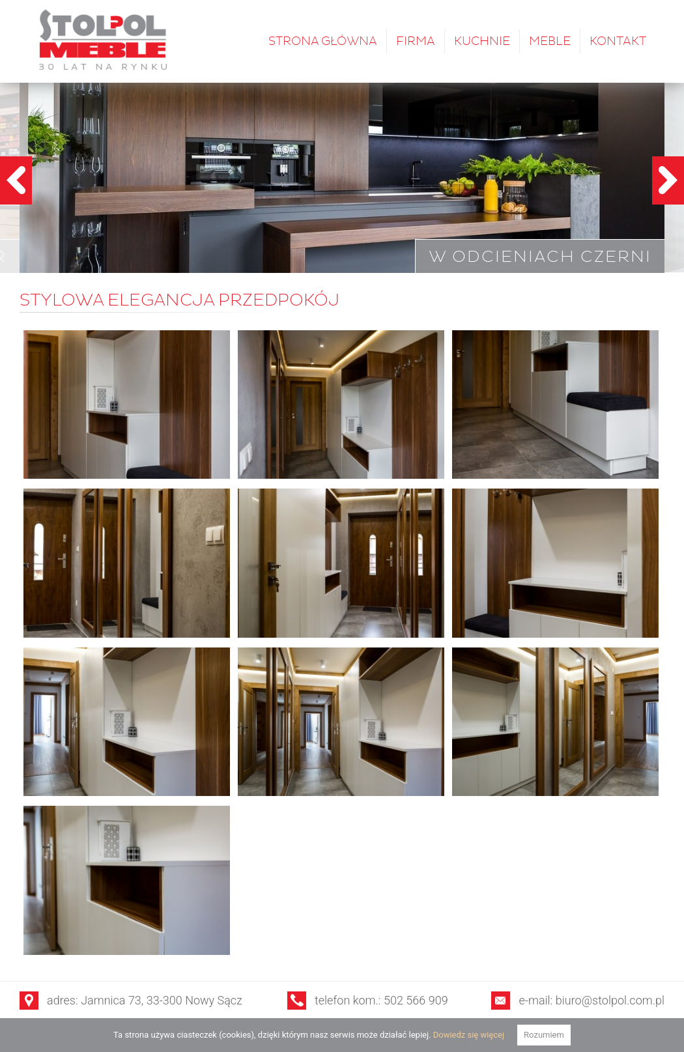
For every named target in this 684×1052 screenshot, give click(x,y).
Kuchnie (482, 41)
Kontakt (618, 41)
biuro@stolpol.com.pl (610, 1000)
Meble (550, 41)
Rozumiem (544, 1035)
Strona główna (322, 41)
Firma (415, 41)
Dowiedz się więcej (468, 1035)
